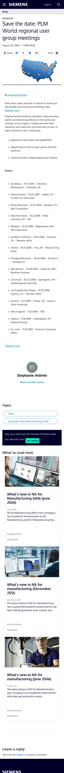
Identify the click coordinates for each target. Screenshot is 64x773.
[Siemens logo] (18, 4)
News (11, 413)
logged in (21, 754)
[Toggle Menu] (4, 4)
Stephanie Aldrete (17, 94)
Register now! (12, 110)
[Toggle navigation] (59, 12)
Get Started (32, 440)
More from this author (32, 382)
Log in (47, 4)
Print (50, 52)
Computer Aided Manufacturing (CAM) (28, 421)
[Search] (59, 4)
